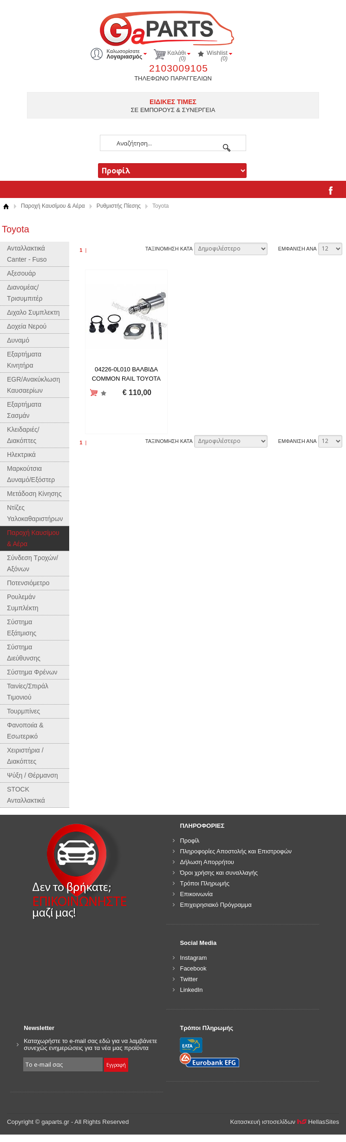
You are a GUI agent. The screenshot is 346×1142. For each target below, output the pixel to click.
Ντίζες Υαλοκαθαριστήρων (35, 513)
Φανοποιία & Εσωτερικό (25, 730)
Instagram (193, 957)
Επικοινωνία (196, 894)
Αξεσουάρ (21, 273)
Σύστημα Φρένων (32, 672)
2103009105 (178, 68)
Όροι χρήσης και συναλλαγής (219, 872)
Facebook (193, 968)
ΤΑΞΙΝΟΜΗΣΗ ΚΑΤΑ (169, 248)
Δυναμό (18, 340)
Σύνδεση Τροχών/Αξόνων (32, 563)
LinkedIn (191, 989)
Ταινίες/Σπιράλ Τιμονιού (27, 691)
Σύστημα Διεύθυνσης (23, 652)
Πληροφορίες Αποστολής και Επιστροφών (236, 851)
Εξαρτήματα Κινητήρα (24, 359)
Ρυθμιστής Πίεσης (119, 206)
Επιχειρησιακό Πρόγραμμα (215, 904)
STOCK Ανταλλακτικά (26, 795)
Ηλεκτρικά (21, 454)
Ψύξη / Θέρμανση (32, 775)
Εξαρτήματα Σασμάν (24, 410)
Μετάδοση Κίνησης (34, 493)
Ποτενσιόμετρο (28, 583)
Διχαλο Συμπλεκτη (33, 312)
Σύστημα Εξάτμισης (21, 627)
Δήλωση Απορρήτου (207, 861)
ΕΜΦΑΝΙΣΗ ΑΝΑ (297, 248)
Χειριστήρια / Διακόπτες (25, 755)
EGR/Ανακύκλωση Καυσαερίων (33, 385)
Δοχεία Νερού (26, 326)
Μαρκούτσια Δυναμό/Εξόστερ (31, 474)
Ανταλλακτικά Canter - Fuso (27, 253)
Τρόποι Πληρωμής (204, 883)
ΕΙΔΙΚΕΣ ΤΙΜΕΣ (173, 102)
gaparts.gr (173, 27)
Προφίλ (189, 840)
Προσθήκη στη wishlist (103, 393)
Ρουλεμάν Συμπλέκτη (23, 602)
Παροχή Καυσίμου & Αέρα (53, 206)
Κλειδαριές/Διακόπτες (23, 435)
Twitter (188, 979)
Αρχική (6, 206)
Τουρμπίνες (23, 711)
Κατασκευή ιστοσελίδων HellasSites (284, 1121)
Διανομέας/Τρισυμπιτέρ (25, 293)
